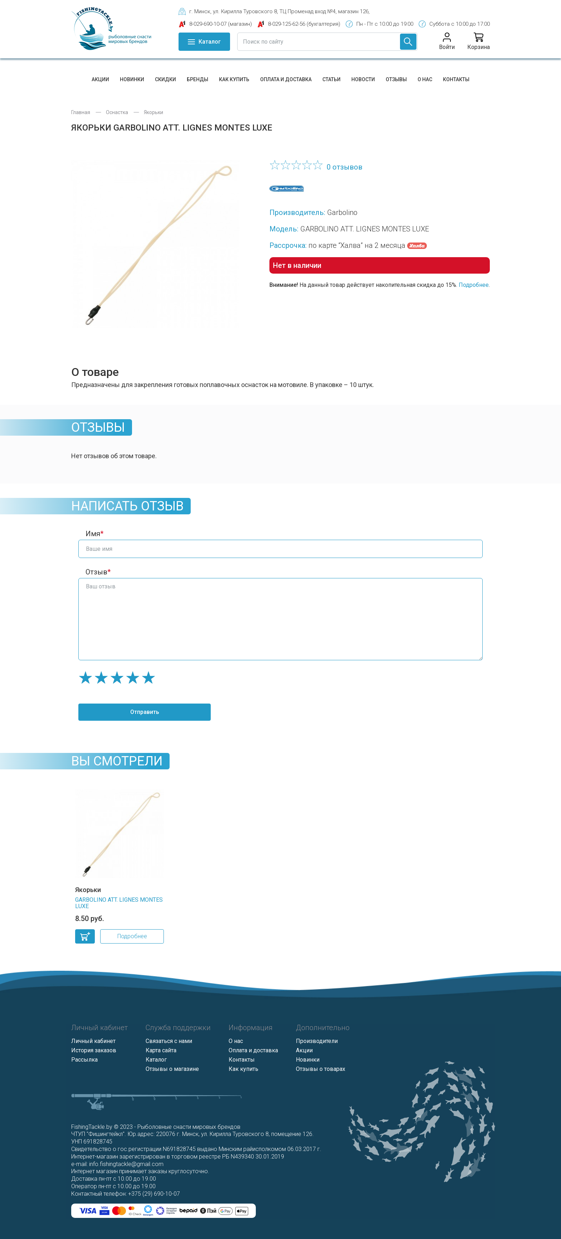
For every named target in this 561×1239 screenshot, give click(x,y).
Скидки (165, 79)
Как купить (234, 79)
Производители (317, 1041)
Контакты (456, 79)
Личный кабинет (93, 1041)
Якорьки (153, 112)
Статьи (331, 79)
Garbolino (342, 212)
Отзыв (96, 572)
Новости (363, 79)
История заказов (93, 1050)
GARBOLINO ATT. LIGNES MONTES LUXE (119, 903)
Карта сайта (161, 1050)
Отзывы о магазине (172, 1069)
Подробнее (474, 284)
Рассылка (84, 1059)
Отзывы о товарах (320, 1069)
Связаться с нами (169, 1041)
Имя (93, 533)
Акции (100, 79)
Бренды (197, 79)
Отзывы (396, 79)
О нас (425, 79)
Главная (80, 112)
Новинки (132, 79)
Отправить (144, 712)
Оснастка (117, 112)
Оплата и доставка (286, 79)
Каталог (156, 1059)
